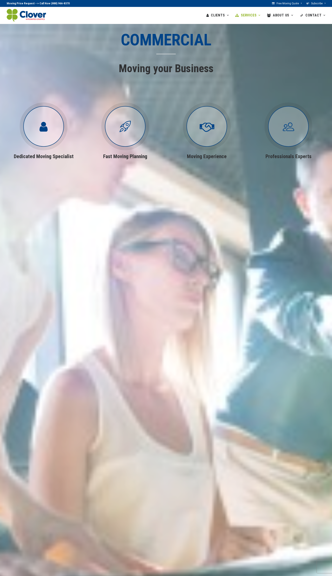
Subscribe (318, 3)
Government (55, 536)
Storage (93, 542)
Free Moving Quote (289, 3)
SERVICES (250, 15)
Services (92, 519)
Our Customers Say (144, 547)
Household (95, 525)
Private (51, 525)
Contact (175, 519)
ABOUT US (283, 15)
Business (52, 530)
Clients (49, 519)
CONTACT (315, 15)
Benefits (136, 525)
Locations (179, 525)
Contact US (180, 530)
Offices (135, 530)
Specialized (96, 536)
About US (134, 519)
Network (136, 542)
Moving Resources (101, 547)
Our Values (137, 536)
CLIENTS (220, 15)
